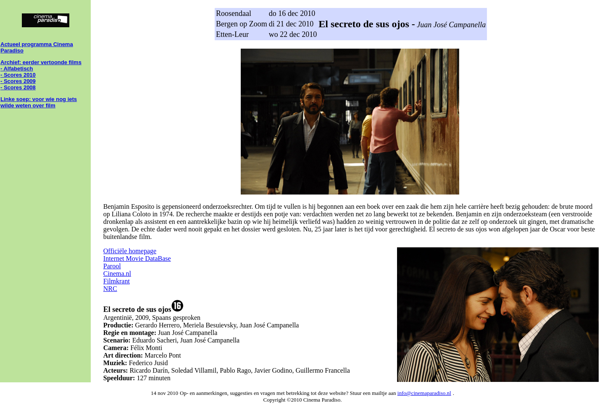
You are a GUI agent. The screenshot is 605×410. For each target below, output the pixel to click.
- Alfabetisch (16, 68)
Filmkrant (116, 281)
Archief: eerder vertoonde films (41, 62)
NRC (110, 288)
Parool (112, 266)
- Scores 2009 (18, 81)
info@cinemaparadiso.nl (424, 393)
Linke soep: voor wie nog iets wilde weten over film (38, 102)
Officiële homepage (129, 250)
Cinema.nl (117, 273)
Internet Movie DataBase (137, 258)
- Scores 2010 (18, 75)
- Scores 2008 (18, 87)
